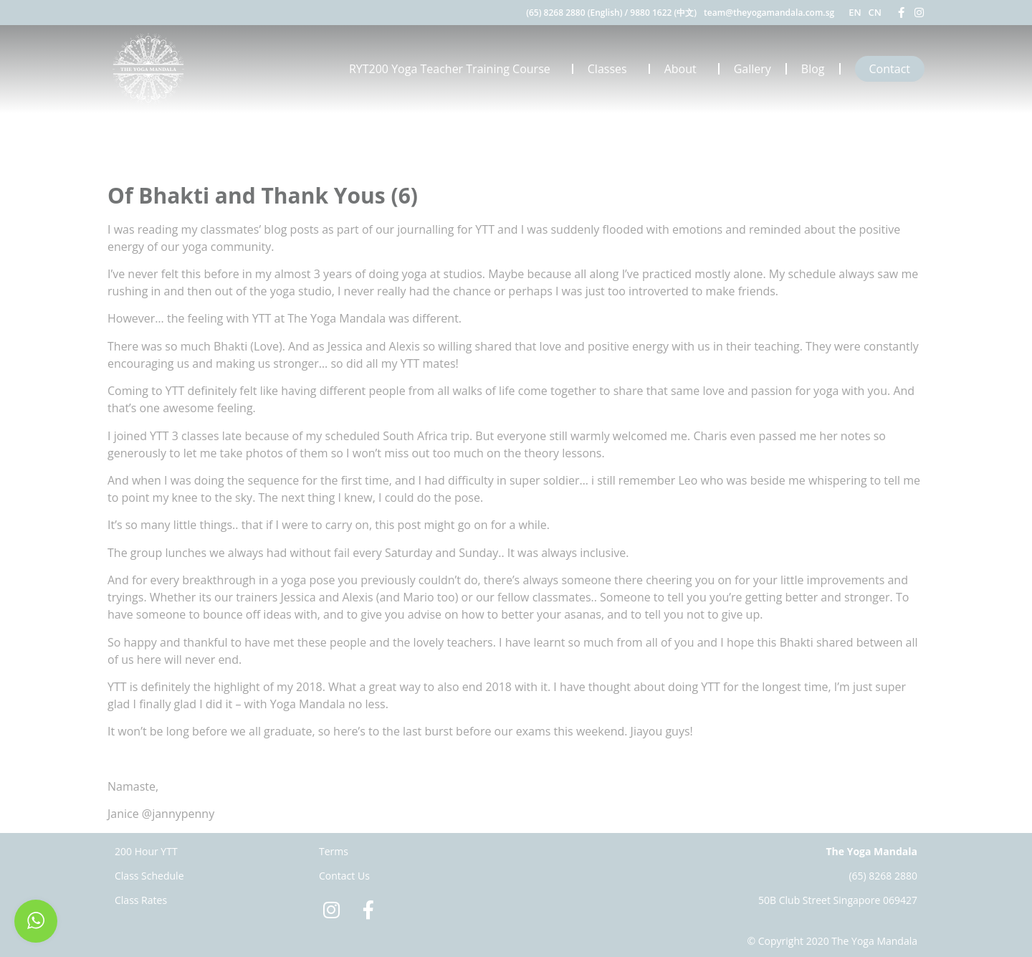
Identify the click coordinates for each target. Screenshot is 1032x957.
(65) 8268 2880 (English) (574, 12)
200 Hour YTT (146, 851)
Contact (889, 69)
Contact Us (344, 875)
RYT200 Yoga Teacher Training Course (453, 69)
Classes (611, 69)
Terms (333, 851)
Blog (813, 69)
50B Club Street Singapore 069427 (837, 900)
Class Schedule (149, 875)
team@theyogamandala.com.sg (769, 12)
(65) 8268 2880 (883, 875)
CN (875, 12)
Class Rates (141, 900)
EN (855, 12)
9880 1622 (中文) (663, 12)
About (684, 69)
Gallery (752, 69)
